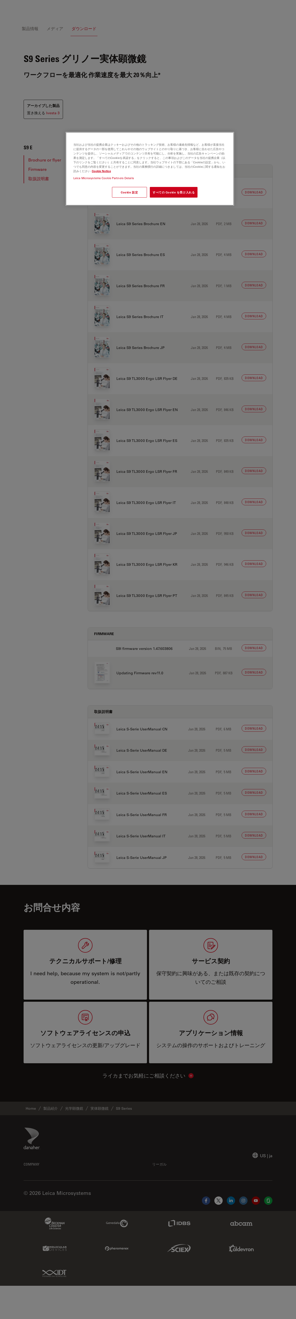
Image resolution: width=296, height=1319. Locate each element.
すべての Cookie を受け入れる (174, 192)
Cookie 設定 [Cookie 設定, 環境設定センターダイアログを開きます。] (129, 192)
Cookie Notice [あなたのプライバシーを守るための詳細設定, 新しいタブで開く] (101, 171)
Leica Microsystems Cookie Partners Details (103, 178)
